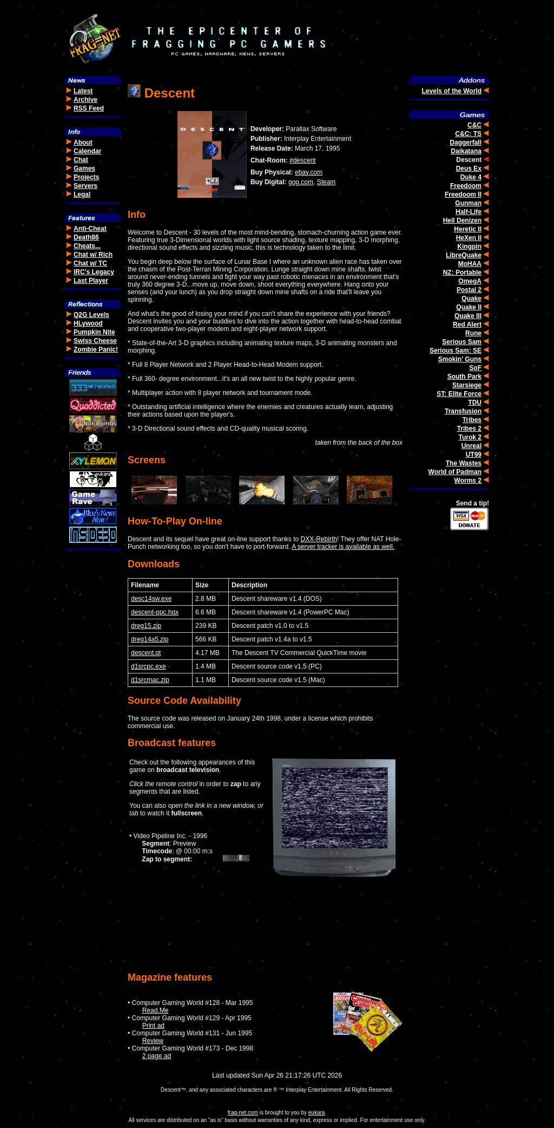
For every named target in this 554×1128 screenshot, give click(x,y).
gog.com (300, 182)
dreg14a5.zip (149, 639)
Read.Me (155, 1010)
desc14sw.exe (151, 598)
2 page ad (156, 1056)
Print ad (153, 1025)
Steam (326, 182)
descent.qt (146, 653)
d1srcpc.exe (148, 666)
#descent (302, 160)
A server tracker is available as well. (343, 546)
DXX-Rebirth (319, 539)
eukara (316, 1113)
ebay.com (308, 172)
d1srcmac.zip (150, 680)
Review (152, 1041)
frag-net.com (243, 1113)
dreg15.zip (146, 626)
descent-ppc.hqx (155, 612)
